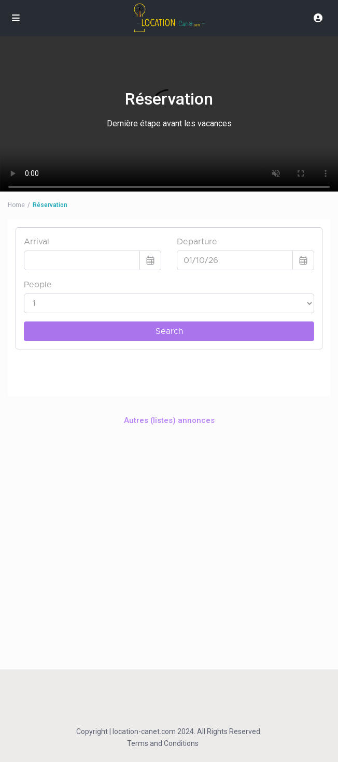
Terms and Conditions (163, 743)
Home (16, 205)
